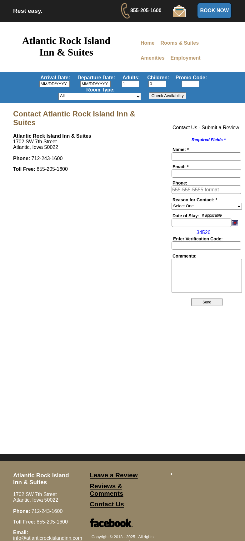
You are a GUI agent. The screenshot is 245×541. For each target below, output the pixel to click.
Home (147, 43)
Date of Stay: (185, 215)
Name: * (180, 149)
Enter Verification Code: (198, 238)
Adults (130, 77)
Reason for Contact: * (194, 199)
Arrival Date (54, 77)
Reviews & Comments (106, 489)
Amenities (152, 58)
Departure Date (95, 77)
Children (157, 77)
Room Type (99, 89)
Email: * (180, 166)
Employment (185, 58)
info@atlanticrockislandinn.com (47, 538)
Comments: (184, 255)
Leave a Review (114, 475)
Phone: (179, 182)
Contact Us (107, 504)
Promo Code (190, 77)
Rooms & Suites (179, 43)
